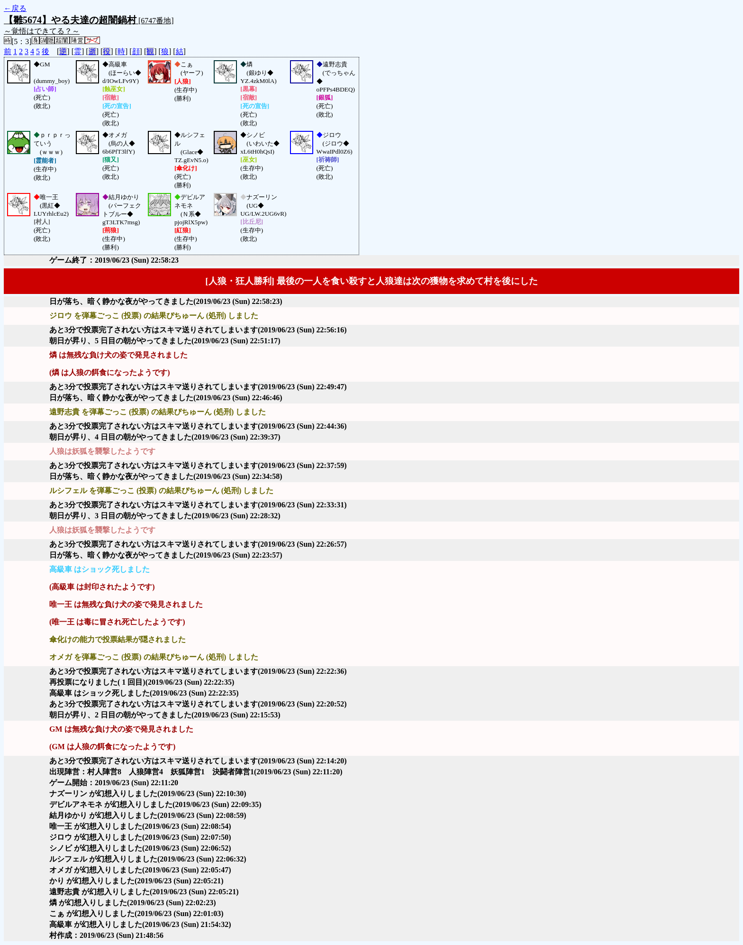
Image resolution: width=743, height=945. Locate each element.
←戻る (15, 8)
